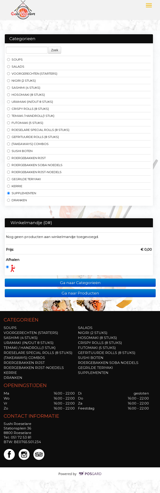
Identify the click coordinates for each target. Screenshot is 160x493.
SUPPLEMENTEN (21, 193)
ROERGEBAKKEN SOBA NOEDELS (34, 165)
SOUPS (15, 59)
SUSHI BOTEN (19, 151)
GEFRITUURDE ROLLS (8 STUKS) (33, 137)
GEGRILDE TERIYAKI (24, 179)
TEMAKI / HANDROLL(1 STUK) (30, 116)
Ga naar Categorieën (80, 282)
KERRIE (14, 186)
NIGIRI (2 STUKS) (21, 80)
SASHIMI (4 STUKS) (23, 87)
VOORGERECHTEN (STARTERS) (32, 73)
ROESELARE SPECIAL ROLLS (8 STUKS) (38, 130)
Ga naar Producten (80, 293)
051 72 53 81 (21, 437)
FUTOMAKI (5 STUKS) (25, 123)
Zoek (54, 50)
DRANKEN (17, 200)
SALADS (15, 66)
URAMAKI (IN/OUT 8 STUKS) (30, 101)
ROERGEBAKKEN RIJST (26, 158)
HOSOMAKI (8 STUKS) (26, 94)
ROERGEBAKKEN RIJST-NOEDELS (34, 172)
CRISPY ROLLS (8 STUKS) (28, 108)
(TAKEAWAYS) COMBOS (28, 144)
